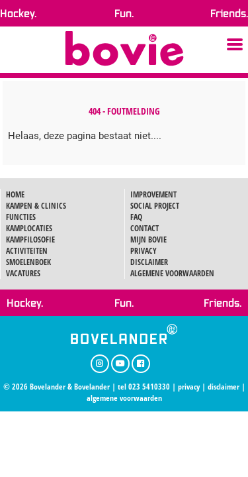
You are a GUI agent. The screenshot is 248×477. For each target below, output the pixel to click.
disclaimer (223, 386)
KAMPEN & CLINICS (36, 205)
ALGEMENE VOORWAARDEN (172, 273)
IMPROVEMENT (153, 194)
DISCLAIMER (149, 262)
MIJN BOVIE (148, 239)
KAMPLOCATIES (29, 228)
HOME (15, 194)
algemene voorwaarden (124, 397)
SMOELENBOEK (28, 262)
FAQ (136, 217)
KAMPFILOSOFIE (30, 239)
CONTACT (144, 228)
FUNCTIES (21, 217)
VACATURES (23, 273)
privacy (189, 386)
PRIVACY (143, 250)
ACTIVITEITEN (27, 250)
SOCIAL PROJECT (154, 205)
